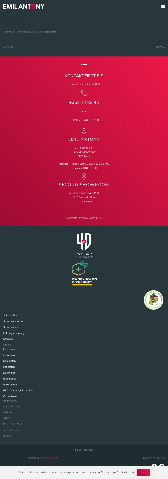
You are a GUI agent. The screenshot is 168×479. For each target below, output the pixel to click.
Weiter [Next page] (159, 47)
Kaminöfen (9, 360)
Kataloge (8, 338)
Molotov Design (49, 457)
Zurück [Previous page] (8, 47)
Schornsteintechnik (14, 321)
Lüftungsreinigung (13, 333)
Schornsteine (10, 327)
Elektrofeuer (10, 384)
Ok (143, 472)
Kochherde (9, 372)
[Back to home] (23, 6)
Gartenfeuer (10, 396)
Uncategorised (49, 31)
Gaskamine (9, 355)
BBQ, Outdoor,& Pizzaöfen (18, 390)
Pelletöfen (9, 366)
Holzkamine (10, 349)
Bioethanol (9, 378)
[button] (163, 6)
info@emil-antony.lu (84, 120)
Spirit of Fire (10, 315)
